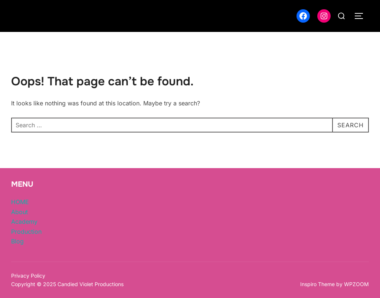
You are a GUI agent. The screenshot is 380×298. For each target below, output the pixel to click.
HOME (20, 202)
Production (26, 231)
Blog (17, 241)
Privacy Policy (28, 275)
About (19, 212)
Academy (24, 221)
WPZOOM (356, 284)
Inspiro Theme (317, 284)
